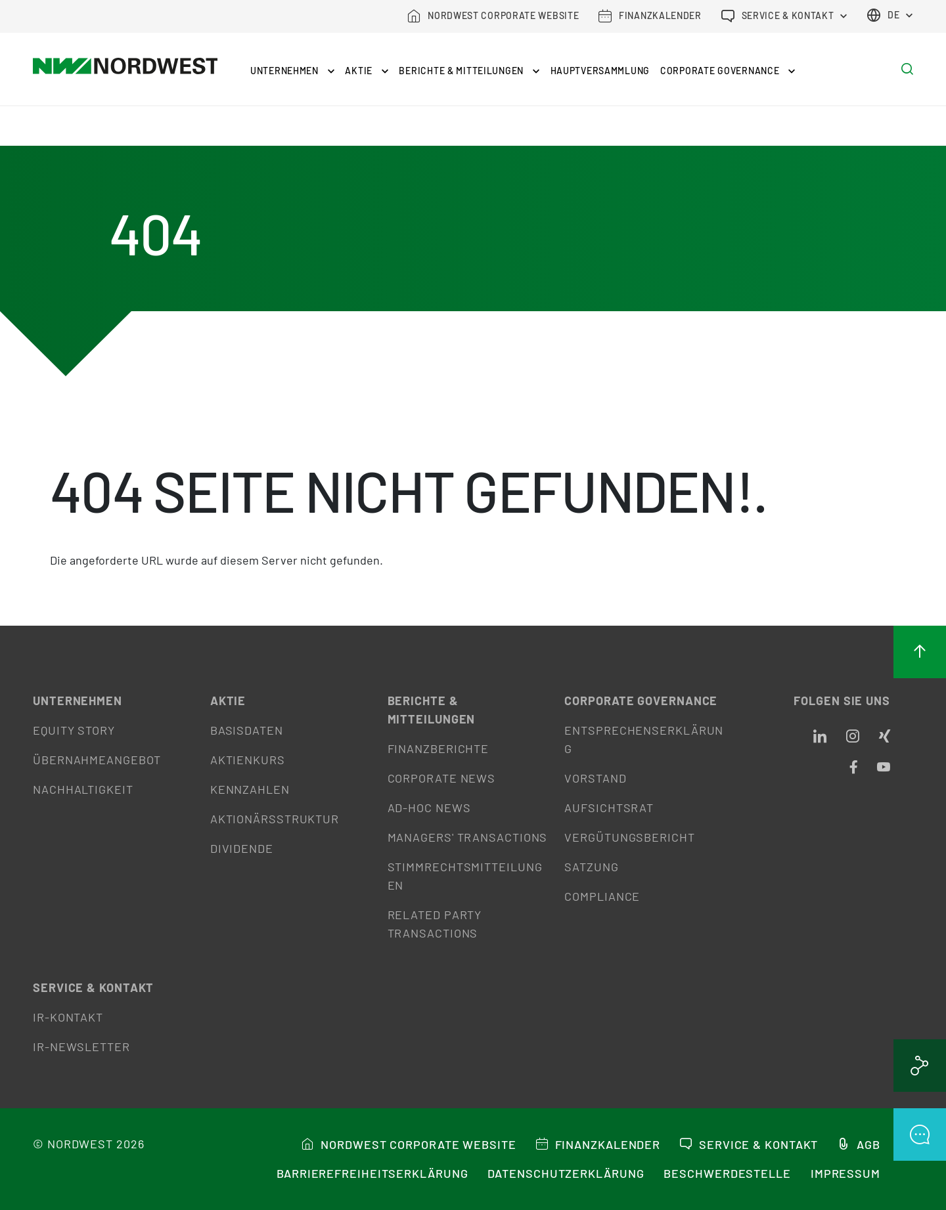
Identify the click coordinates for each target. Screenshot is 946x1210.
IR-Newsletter (81, 1046)
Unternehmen (292, 70)
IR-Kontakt (68, 1017)
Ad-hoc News (429, 807)
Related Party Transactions (435, 923)
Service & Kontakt (93, 987)
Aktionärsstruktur (274, 818)
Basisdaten (246, 730)
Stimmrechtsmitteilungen (465, 875)
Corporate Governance (728, 70)
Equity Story (74, 730)
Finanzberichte (438, 748)
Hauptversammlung (600, 70)
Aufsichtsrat (609, 807)
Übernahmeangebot (97, 759)
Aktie (366, 70)
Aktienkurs (247, 759)
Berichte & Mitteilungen (469, 70)
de (883, 15)
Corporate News (442, 778)
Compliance (602, 896)
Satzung (591, 866)
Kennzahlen (250, 789)
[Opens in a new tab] (819, 737)
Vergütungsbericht (629, 837)
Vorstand (595, 778)
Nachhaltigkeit (83, 789)
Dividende (241, 848)
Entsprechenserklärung (643, 739)
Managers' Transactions (468, 837)
